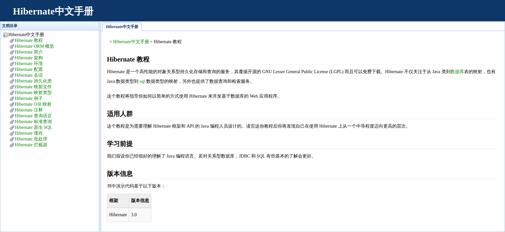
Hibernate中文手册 (53, 11)
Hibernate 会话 (29, 75)
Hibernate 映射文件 (33, 86)
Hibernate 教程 (29, 40)
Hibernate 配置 (29, 69)
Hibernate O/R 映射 (33, 104)
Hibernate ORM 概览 (34, 46)
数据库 (457, 71)
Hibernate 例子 (29, 98)
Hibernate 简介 (29, 52)
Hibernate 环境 (29, 63)
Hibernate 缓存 (29, 133)
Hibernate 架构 (29, 57)
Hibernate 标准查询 (33, 121)
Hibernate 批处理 (31, 139)
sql (142, 81)
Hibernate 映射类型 (33, 92)
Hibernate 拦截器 (31, 144)
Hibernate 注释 (29, 110)
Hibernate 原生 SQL (33, 127)
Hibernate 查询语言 (33, 115)
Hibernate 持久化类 (33, 81)
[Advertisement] (381, 14)
